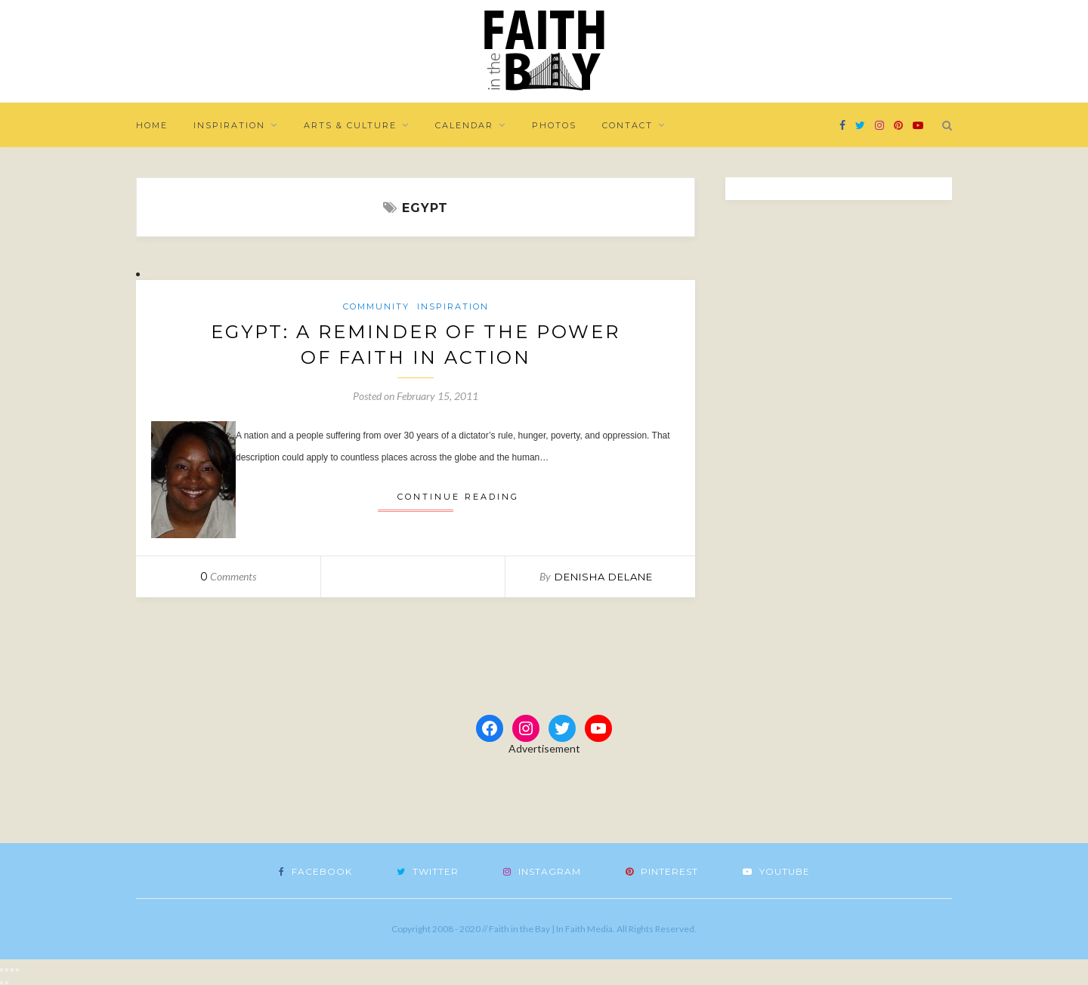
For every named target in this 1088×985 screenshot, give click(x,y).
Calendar (464, 125)
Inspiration (229, 125)
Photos (554, 125)
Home (152, 125)
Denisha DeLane (604, 577)
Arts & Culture (350, 125)
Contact (627, 125)
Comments (228, 576)
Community (376, 306)
